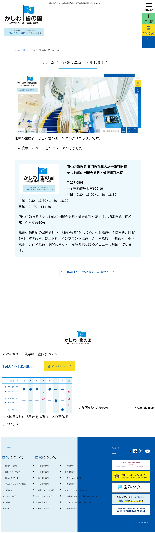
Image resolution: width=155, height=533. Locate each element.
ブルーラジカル (71, 508)
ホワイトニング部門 (73, 478)
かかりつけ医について (14, 496)
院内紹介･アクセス (12, 478)
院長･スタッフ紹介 (12, 472)
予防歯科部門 (43, 472)
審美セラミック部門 (46, 490)
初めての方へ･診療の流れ (15, 484)
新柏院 (149, 19)
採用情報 (8, 490)
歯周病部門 (42, 502)
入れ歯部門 (69, 466)
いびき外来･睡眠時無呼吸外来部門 (79, 502)
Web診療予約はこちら (55, 366)
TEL (148, 44)
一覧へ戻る (80, 272)
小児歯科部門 (70, 484)
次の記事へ (113, 272)
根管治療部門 (43, 508)
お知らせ (25, 50)
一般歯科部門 (43, 466)
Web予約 (149, 32)
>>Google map (144, 407)
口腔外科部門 (70, 472)
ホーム (17, 50)
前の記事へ (47, 272)
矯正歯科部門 (43, 478)
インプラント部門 (45, 496)
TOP (9, 447)
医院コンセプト (11, 466)
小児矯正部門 (43, 484)
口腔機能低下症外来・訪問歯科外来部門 (81, 496)
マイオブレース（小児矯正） (76, 490)
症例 (7, 508)
